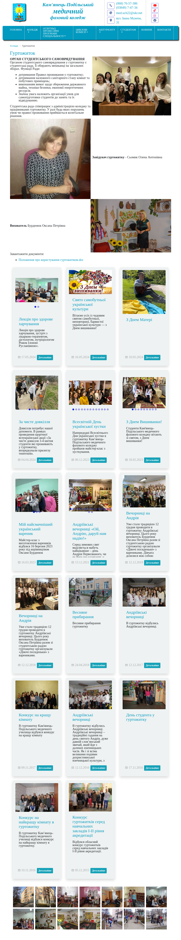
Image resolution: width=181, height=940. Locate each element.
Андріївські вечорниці (136, 614)
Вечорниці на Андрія (138, 515)
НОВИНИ (146, 29)
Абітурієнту (107, 29)
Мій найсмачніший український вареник (35, 529)
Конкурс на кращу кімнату (35, 717)
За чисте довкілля (34, 421)
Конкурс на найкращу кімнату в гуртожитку (36, 822)
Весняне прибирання (83, 614)
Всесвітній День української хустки (88, 423)
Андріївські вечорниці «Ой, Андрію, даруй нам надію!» (89, 531)
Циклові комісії (81, 31)
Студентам (128, 29)
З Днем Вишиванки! (144, 421)
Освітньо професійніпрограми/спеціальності (53, 32)
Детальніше (44, 357)
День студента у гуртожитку (140, 717)
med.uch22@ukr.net (129, 13)
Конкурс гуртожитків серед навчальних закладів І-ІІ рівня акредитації (88, 826)
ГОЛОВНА (16, 29)
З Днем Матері (139, 319)
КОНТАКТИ (164, 29)
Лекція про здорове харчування (36, 321)
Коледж (32, 29)
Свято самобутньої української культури (88, 304)
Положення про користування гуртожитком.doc (51, 260)
